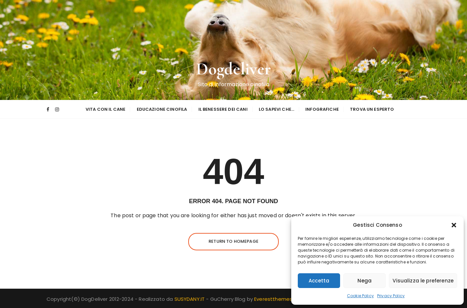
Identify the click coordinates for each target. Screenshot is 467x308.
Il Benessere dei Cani (223, 109)
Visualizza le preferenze (423, 280)
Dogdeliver (233, 69)
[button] (454, 225)
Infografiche (322, 109)
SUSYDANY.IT (190, 299)
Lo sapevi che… (276, 109)
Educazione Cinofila (162, 109)
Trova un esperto (372, 109)
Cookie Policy (360, 295)
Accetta (319, 280)
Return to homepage (233, 241)
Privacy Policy (391, 295)
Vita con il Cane (105, 109)
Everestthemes (273, 299)
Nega (364, 280)
